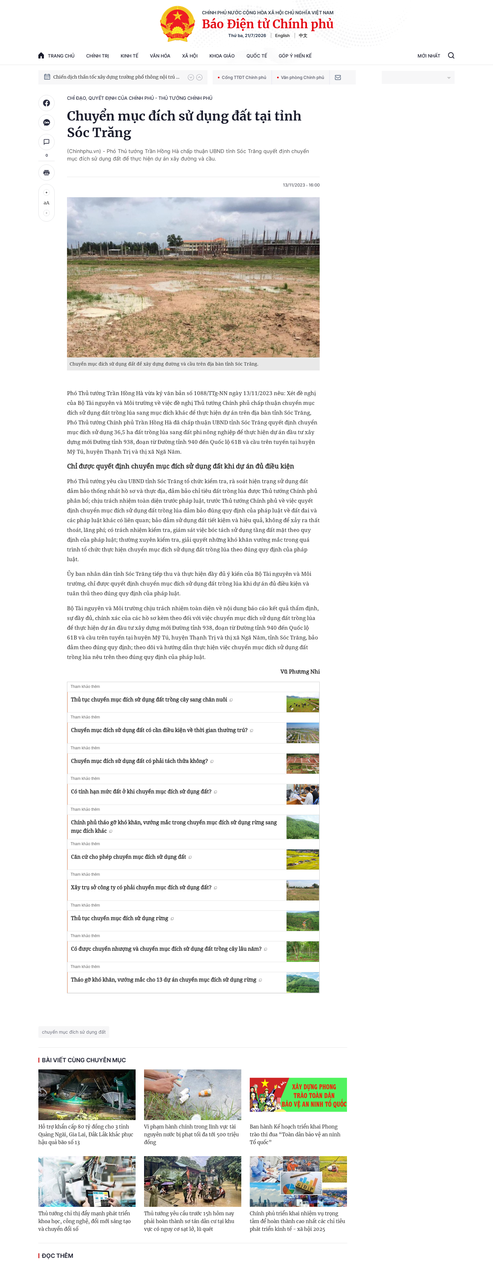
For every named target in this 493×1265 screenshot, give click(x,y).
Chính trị (97, 55)
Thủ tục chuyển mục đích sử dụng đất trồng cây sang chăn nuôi (152, 699)
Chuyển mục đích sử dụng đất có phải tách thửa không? (142, 761)
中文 (303, 35)
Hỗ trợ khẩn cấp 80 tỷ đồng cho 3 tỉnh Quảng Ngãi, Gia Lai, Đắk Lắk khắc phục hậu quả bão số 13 (85, 1134)
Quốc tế (256, 55)
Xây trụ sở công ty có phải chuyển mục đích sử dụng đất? (144, 887)
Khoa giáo (222, 55)
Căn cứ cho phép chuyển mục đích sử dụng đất (131, 856)
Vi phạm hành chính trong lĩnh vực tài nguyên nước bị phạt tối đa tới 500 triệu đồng (191, 1134)
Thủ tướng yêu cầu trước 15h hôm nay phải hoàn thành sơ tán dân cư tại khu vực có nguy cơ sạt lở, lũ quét (189, 1221)
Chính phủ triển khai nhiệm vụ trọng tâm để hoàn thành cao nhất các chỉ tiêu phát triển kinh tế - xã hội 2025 (297, 1221)
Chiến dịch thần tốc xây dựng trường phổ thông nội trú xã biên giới (117, 77)
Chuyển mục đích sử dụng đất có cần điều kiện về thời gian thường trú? (162, 730)
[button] (191, 77)
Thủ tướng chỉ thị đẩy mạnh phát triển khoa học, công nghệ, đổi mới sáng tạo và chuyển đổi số (84, 1221)
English (282, 35)
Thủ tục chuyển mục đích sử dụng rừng (122, 918)
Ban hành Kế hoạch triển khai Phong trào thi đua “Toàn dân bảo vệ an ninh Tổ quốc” (295, 1134)
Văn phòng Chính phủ (300, 77)
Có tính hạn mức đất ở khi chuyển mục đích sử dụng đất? (144, 791)
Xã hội (190, 55)
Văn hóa (160, 55)
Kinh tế (129, 55)
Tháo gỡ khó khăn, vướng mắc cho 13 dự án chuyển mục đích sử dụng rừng (166, 979)
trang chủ (56, 55)
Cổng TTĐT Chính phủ (242, 77)
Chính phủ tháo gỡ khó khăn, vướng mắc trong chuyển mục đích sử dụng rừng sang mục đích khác (174, 826)
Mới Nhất (429, 55)
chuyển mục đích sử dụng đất (74, 1032)
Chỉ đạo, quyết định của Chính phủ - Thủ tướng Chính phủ (139, 98)
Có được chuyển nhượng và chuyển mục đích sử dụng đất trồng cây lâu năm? (169, 948)
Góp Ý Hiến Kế (295, 55)
